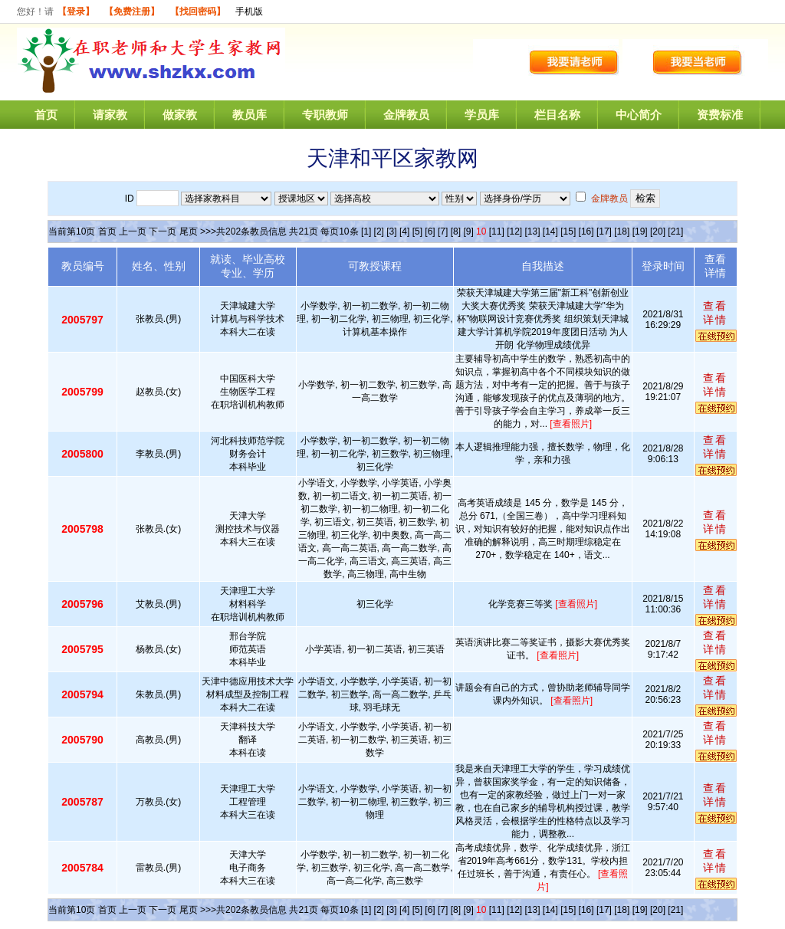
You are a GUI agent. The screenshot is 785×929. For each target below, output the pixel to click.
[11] (496, 231)
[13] (532, 231)
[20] (657, 231)
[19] (640, 231)
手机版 (249, 11)
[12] (514, 231)
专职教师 (325, 114)
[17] (604, 231)
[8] (456, 231)
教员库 (249, 114)
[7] (443, 231)
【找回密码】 (197, 11)
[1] (366, 231)
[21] (675, 231)
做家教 (180, 114)
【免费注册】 (131, 11)
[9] (468, 231)
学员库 (482, 114)
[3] (391, 231)
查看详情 (715, 313)
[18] (621, 231)
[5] (417, 231)
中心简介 (639, 114)
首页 (45, 114)
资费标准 (720, 114)
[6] (430, 231)
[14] (550, 231)
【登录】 (75, 11)
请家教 (110, 114)
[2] (379, 231)
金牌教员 (406, 114)
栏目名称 (557, 114)
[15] (568, 231)
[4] (404, 231)
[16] (586, 231)
